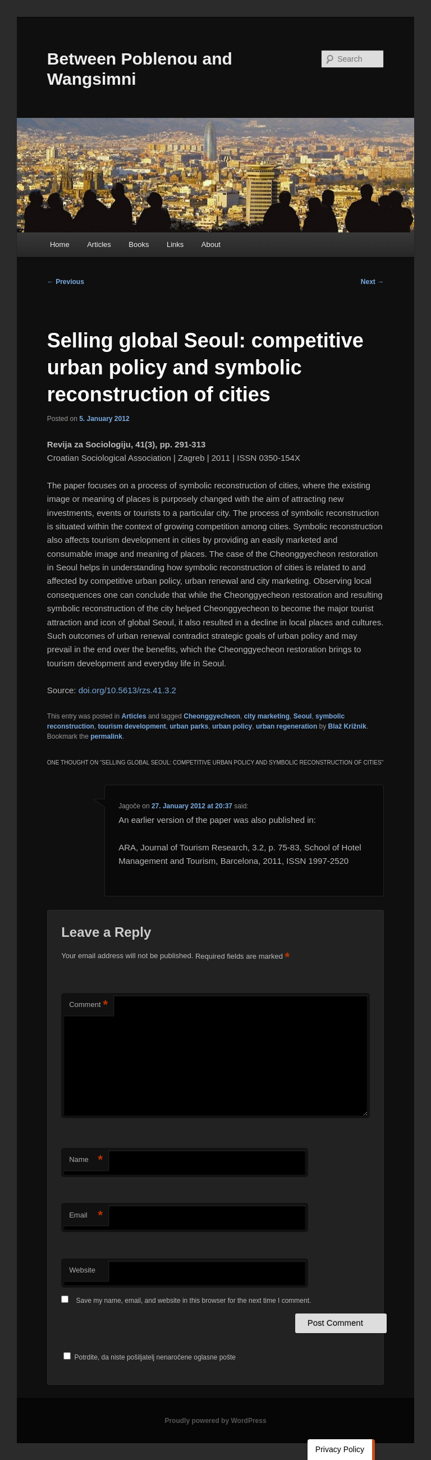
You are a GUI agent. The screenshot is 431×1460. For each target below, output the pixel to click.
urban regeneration (286, 726)
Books (139, 244)
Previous (65, 282)
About (211, 244)
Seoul (303, 716)
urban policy (232, 726)
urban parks (189, 726)
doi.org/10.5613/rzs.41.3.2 (127, 690)
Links (175, 244)
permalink (106, 736)
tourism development (132, 726)
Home (60, 244)
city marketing (267, 716)
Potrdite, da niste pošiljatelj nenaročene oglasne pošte (149, 1357)
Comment (88, 1005)
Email (86, 1215)
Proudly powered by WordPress (215, 1421)
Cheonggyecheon (212, 716)
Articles (99, 244)
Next (372, 282)
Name (86, 1160)
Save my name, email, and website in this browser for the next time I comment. (193, 1301)
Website (82, 1270)
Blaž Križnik (347, 726)
